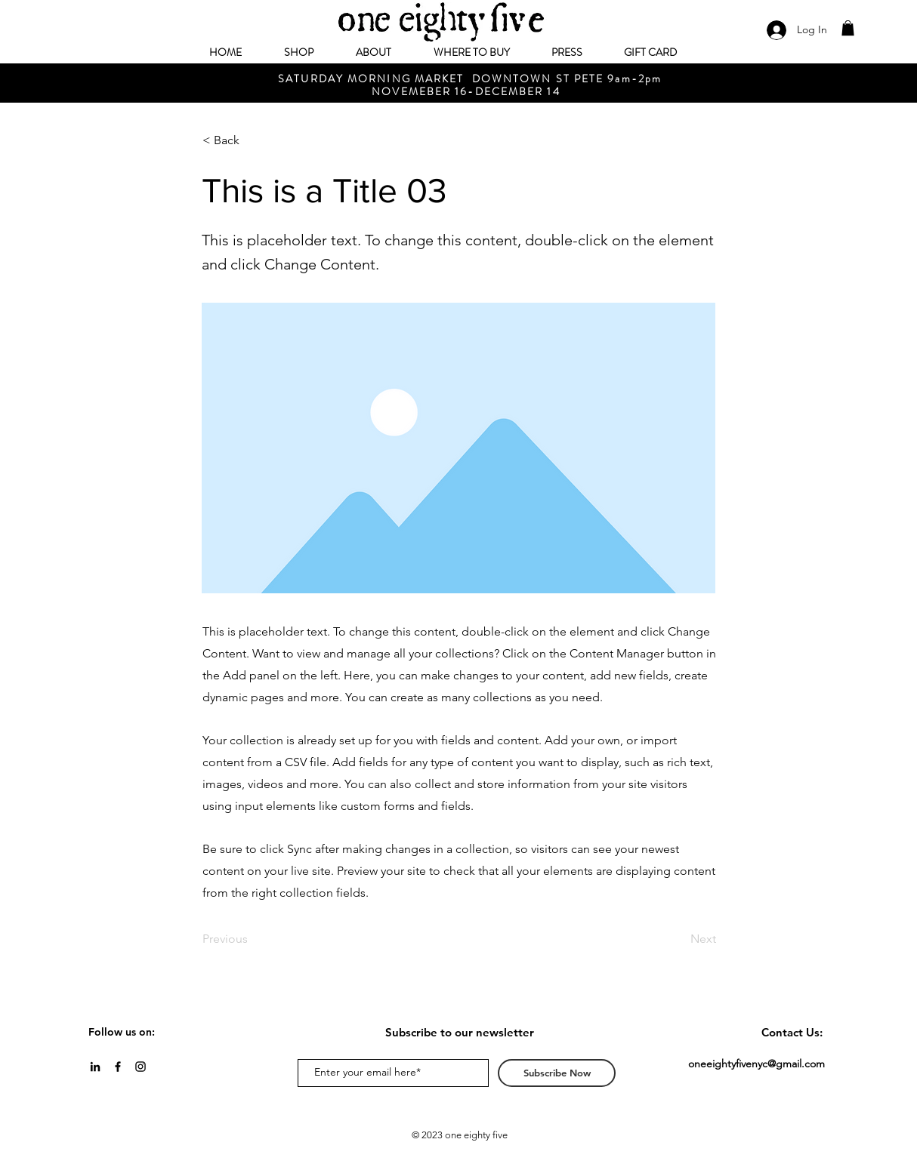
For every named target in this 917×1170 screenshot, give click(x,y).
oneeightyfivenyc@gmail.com (756, 1063)
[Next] (678, 939)
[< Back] (252, 140)
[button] (847, 27)
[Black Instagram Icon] (140, 1066)
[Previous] (252, 939)
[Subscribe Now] (557, 1073)
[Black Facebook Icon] (118, 1066)
